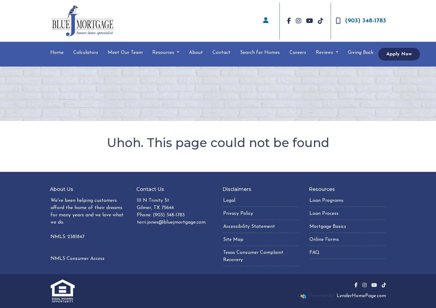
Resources (164, 52)
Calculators (85, 52)
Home (57, 52)
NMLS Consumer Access (77, 258)
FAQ (314, 252)
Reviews (325, 52)
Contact (221, 52)
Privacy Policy (238, 213)
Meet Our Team (125, 52)
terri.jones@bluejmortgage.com (171, 222)
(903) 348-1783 (361, 21)
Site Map (233, 239)
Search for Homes (260, 52)
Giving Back (360, 52)
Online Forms (324, 239)
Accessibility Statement (249, 226)
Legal (229, 200)
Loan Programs (326, 200)
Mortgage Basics (327, 226)
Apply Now (399, 54)
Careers (297, 52)
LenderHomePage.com (361, 295)
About (196, 52)
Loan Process (324, 213)
